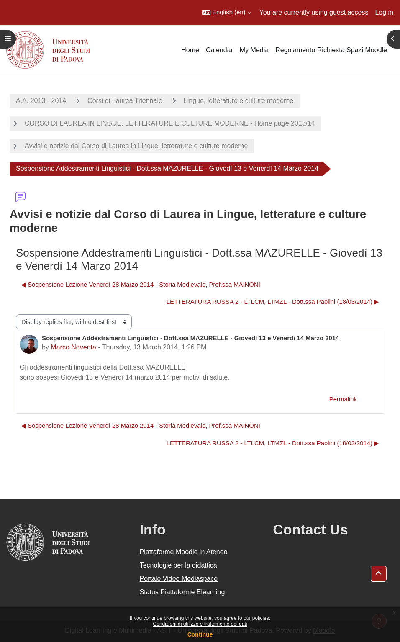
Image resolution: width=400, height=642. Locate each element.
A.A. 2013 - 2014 (41, 100)
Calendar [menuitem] (219, 50)
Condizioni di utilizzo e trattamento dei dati (200, 624)
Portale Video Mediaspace (179, 578)
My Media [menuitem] (254, 50)
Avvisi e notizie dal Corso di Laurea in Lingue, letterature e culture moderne (136, 145)
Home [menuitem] (190, 50)
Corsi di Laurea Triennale (124, 100)
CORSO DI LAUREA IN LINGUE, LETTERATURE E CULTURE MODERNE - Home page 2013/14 (170, 123)
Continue (200, 634)
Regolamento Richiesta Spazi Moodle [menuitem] (331, 50)
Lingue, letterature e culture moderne (238, 100)
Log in (384, 12)
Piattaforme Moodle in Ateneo (184, 551)
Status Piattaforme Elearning (182, 592)
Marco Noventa (73, 347)
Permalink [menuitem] (343, 399)
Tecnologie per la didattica (178, 565)
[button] (226, 12)
